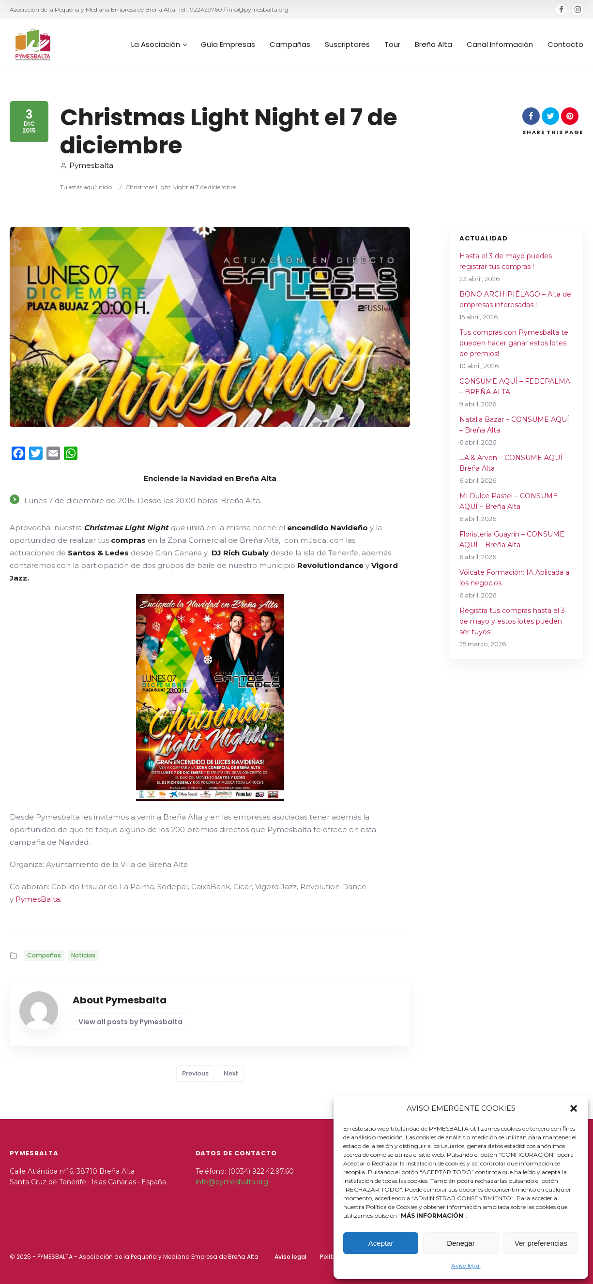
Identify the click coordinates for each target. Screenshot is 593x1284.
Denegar (461, 1243)
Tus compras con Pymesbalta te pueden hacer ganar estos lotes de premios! (513, 343)
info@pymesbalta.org (232, 1182)
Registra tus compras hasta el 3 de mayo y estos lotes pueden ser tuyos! (512, 621)
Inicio (104, 187)
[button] (573, 1108)
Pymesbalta (86, 165)
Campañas (44, 955)
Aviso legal (466, 1265)
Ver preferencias (541, 1243)
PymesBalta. (38, 899)
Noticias (83, 955)
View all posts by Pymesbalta (130, 1022)
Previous (195, 1073)
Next (231, 1073)
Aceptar (381, 1243)
